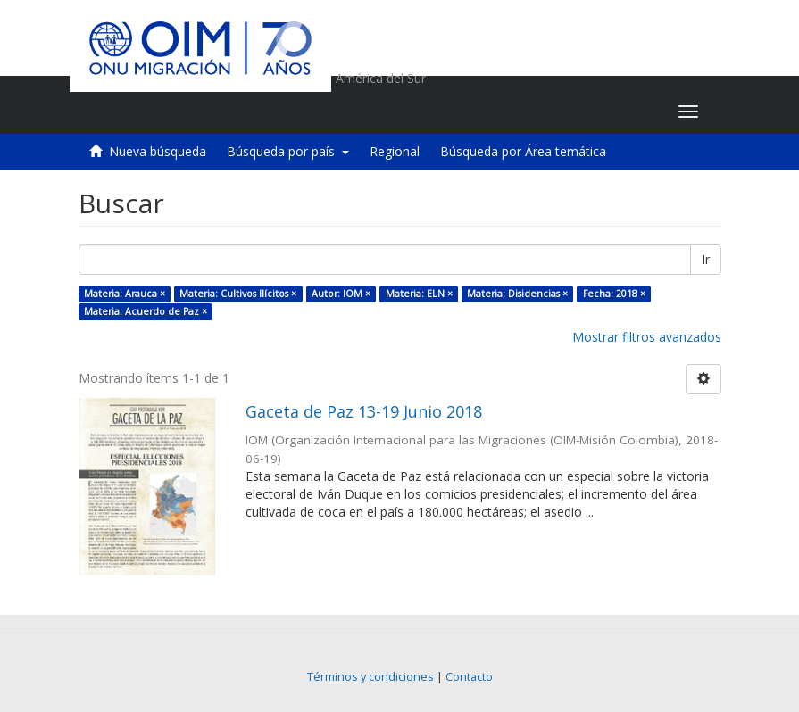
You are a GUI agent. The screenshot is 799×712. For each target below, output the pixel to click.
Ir (706, 259)
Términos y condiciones (370, 676)
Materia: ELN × (419, 293)
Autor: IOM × (341, 293)
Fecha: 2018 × (614, 293)
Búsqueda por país (288, 151)
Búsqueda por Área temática (523, 151)
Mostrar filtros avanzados (646, 336)
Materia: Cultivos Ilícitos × (237, 293)
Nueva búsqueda (157, 151)
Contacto (469, 676)
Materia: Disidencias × (517, 293)
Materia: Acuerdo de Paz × (145, 311)
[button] (553, 111)
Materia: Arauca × (124, 293)
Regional (395, 151)
